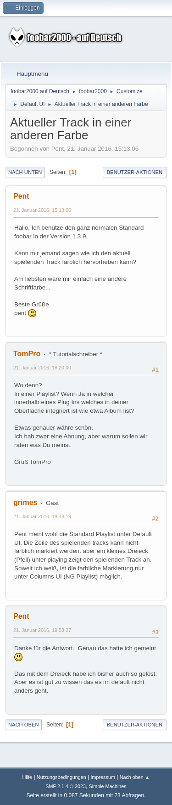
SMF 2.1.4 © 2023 (65, 786)
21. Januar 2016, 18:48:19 (42, 516)
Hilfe (27, 777)
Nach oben (23, 724)
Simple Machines (108, 786)
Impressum (103, 777)
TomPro (26, 354)
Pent (21, 196)
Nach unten (25, 172)
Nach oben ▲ (135, 777)
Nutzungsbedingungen (61, 777)
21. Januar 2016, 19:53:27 (42, 630)
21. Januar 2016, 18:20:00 (42, 367)
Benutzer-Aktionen (134, 172)
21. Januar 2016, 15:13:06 (42, 210)
